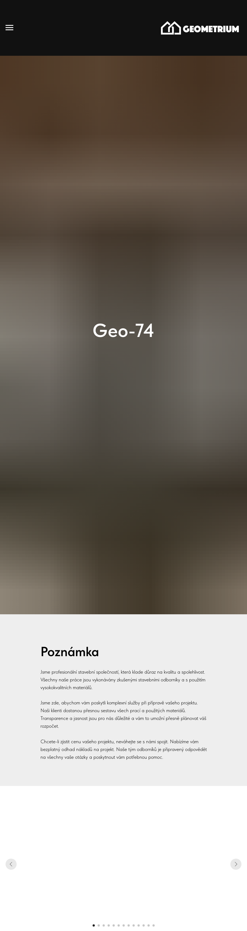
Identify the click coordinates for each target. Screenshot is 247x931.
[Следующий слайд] (235, 864)
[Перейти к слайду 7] (124, 925)
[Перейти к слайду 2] (99, 925)
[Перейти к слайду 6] (119, 925)
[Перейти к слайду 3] (104, 925)
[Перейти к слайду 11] (143, 925)
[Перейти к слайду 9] (134, 925)
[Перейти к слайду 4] (109, 925)
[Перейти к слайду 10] (138, 925)
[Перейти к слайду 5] (114, 925)
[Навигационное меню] (9, 28)
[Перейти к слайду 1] (94, 925)
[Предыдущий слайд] (11, 864)
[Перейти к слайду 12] (148, 925)
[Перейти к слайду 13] (153, 925)
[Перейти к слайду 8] (129, 925)
